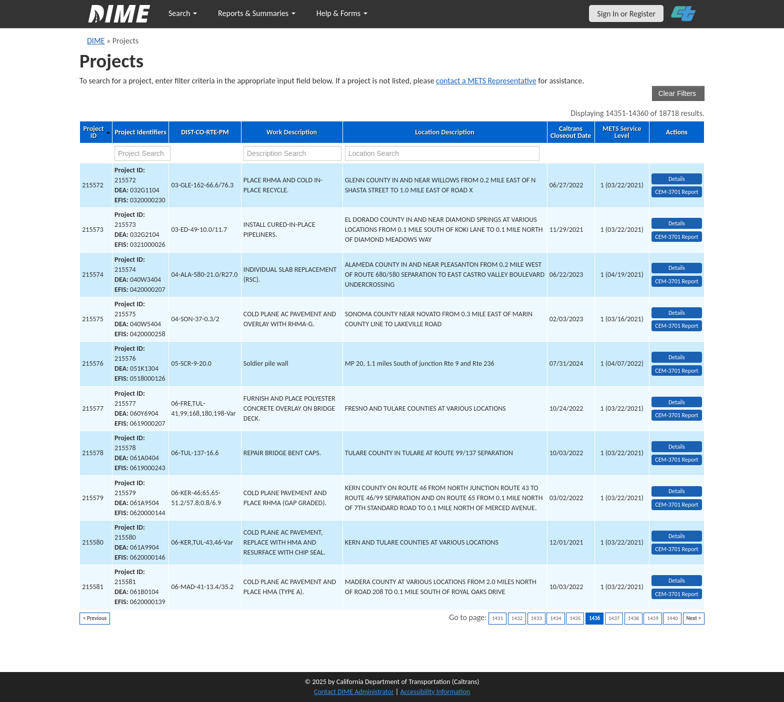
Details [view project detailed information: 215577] (676, 402)
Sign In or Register (626, 13)
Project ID (93, 132)
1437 (614, 618)
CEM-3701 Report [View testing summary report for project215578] (676, 459)
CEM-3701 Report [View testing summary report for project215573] (676, 236)
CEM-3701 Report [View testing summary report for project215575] (676, 325)
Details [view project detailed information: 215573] (676, 223)
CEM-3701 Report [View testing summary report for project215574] (676, 281)
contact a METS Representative (486, 80)
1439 (652, 618)
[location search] (442, 153)
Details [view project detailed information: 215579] (676, 491)
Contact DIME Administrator (354, 692)
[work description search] (293, 153)
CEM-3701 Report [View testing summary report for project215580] (676, 549)
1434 (555, 618)
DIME (95, 40)
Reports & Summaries (257, 13)
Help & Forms (342, 13)
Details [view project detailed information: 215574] (676, 267)
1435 (575, 618)
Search (182, 13)
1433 (536, 618)
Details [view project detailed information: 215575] (676, 312)
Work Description (291, 132)
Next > (693, 618)
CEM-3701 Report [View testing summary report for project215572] (676, 191)
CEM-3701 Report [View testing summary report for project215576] (676, 370)
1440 (672, 618)
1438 (633, 618)
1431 (497, 618)
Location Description (444, 132)
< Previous (94, 618)
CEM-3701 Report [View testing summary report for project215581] (676, 594)
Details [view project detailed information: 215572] (676, 178)
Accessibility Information (435, 692)
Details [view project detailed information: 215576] (676, 357)
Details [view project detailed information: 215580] (676, 536)
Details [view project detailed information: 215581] (676, 580)
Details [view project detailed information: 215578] (676, 446)
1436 (594, 618)
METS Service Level (621, 132)
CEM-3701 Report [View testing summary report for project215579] (676, 504)
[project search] (142, 153)
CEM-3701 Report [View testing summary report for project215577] (676, 415)
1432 (517, 618)
